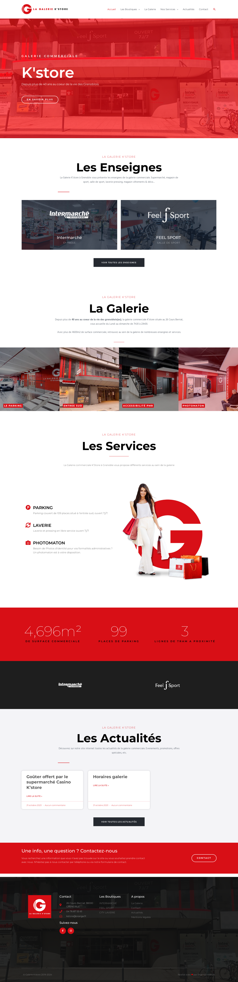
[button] (214, 9)
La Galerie (150, 9)
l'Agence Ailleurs (206, 974)
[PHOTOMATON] (28, 542)
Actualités (188, 9)
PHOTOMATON (49, 542)
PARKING (43, 507)
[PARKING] (28, 507)
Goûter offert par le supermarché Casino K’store (48, 782)
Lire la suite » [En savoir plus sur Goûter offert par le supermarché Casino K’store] (34, 796)
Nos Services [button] (167, 9)
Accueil (111, 9)
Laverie (42, 525)
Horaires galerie (110, 776)
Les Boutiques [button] (128, 9)
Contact (203, 9)
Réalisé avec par (188, 974)
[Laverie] (28, 525)
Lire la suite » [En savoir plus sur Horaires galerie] (101, 785)
